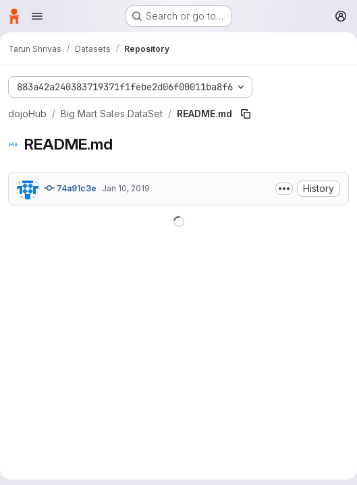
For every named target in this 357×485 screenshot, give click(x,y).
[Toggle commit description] (284, 189)
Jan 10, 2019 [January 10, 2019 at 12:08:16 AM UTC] (126, 188)
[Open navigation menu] (37, 16)
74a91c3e (70, 188)
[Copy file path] (245, 114)
